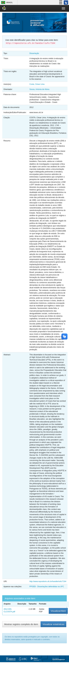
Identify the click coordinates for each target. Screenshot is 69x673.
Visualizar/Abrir (58, 611)
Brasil (6, 2)
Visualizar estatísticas (53, 624)
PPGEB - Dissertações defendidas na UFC (46, 586)
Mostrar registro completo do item (21, 624)
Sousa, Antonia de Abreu (39, 89)
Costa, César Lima (36, 84)
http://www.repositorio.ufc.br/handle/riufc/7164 (47, 581)
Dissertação (34, 53)
